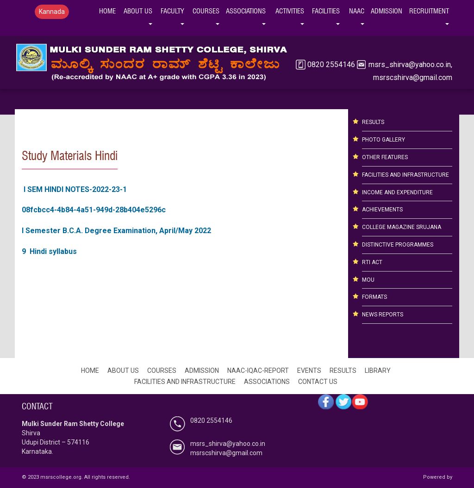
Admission (386, 11)
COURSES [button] (208, 10)
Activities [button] (291, 10)
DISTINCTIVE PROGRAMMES (397, 244)
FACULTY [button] (174, 10)
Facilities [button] (327, 10)
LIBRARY (378, 370)
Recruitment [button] (430, 10)
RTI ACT (372, 262)
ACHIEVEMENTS (382, 209)
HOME (107, 11)
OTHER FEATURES (385, 157)
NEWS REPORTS (382, 314)
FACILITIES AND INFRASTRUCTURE (405, 175)
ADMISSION (202, 370)
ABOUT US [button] (140, 10)
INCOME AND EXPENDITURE (397, 192)
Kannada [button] (52, 11)
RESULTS (373, 122)
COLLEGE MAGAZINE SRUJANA (401, 227)
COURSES (161, 370)
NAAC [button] (358, 10)
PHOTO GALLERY (383, 139)
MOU (368, 280)
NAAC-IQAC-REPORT (258, 370)
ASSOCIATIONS (267, 381)
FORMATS (374, 297)
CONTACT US (317, 381)
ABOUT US (123, 370)
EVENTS (309, 370)
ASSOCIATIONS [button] (247, 10)
